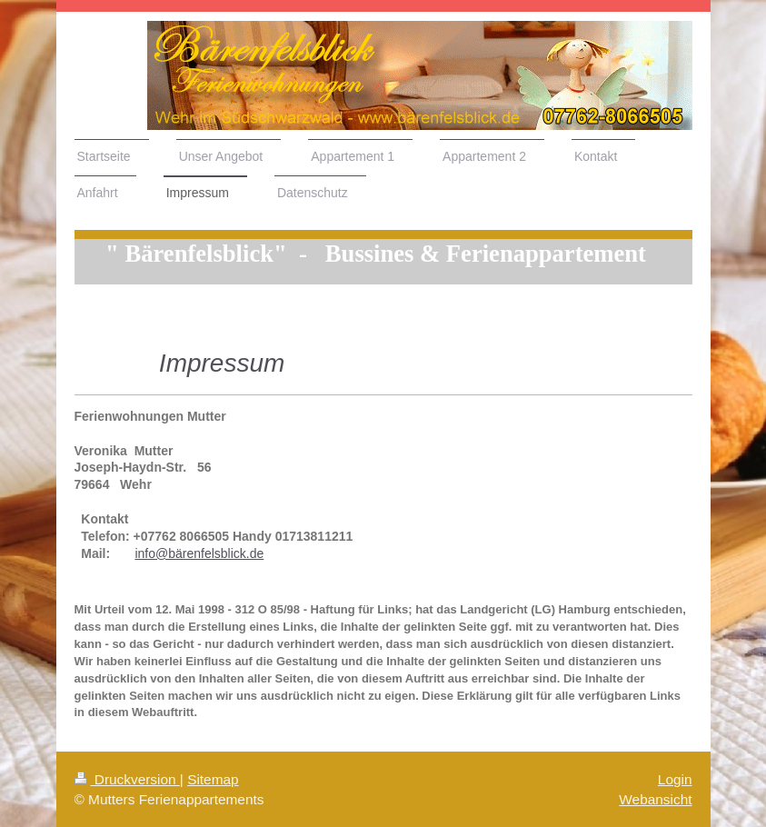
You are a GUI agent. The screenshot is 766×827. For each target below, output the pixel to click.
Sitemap (212, 779)
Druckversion (127, 779)
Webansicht (655, 799)
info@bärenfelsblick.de (199, 553)
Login (675, 779)
